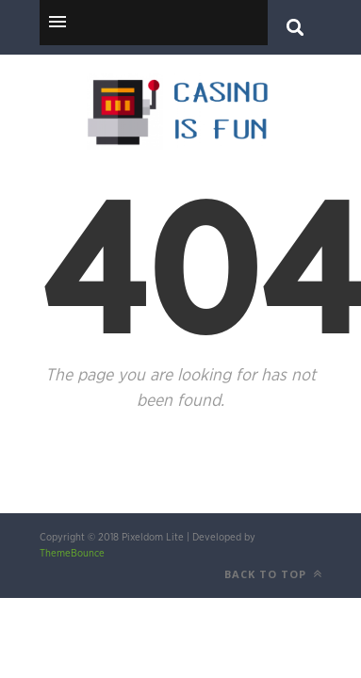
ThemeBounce (72, 553)
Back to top (273, 574)
